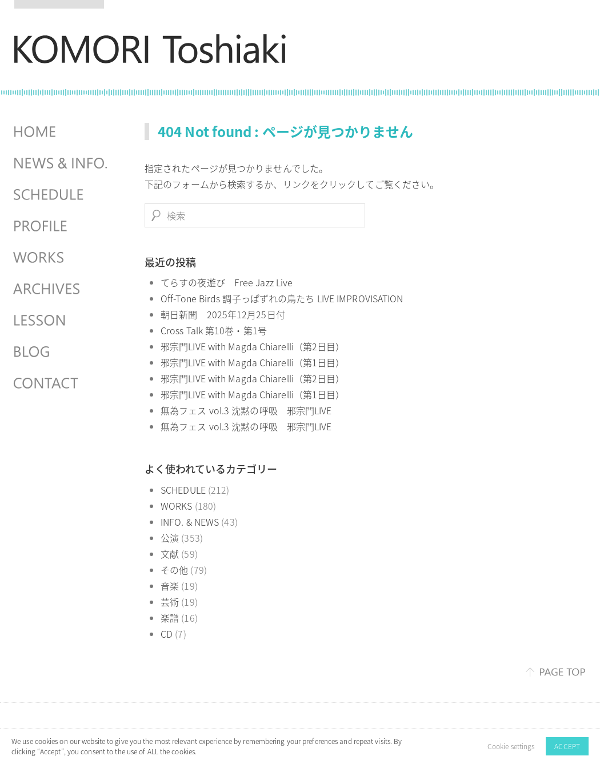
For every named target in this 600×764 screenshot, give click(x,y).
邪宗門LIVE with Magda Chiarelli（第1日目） (253, 362)
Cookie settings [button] (511, 746)
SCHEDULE (183, 490)
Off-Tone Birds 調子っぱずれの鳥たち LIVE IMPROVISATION (282, 298)
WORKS (177, 506)
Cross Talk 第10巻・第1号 (214, 330)
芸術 (170, 602)
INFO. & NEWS (190, 522)
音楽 (170, 586)
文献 (170, 554)
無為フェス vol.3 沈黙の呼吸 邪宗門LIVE (246, 410)
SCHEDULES (61, 195)
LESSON (61, 320)
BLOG (61, 352)
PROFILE (61, 226)
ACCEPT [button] (567, 746)
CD (167, 634)
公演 (170, 538)
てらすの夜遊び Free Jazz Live (227, 282)
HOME (61, 132)
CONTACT (61, 383)
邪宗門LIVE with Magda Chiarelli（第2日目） (253, 346)
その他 (174, 570)
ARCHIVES (61, 289)
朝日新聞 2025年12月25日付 (223, 314)
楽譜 (170, 618)
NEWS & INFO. (61, 163)
